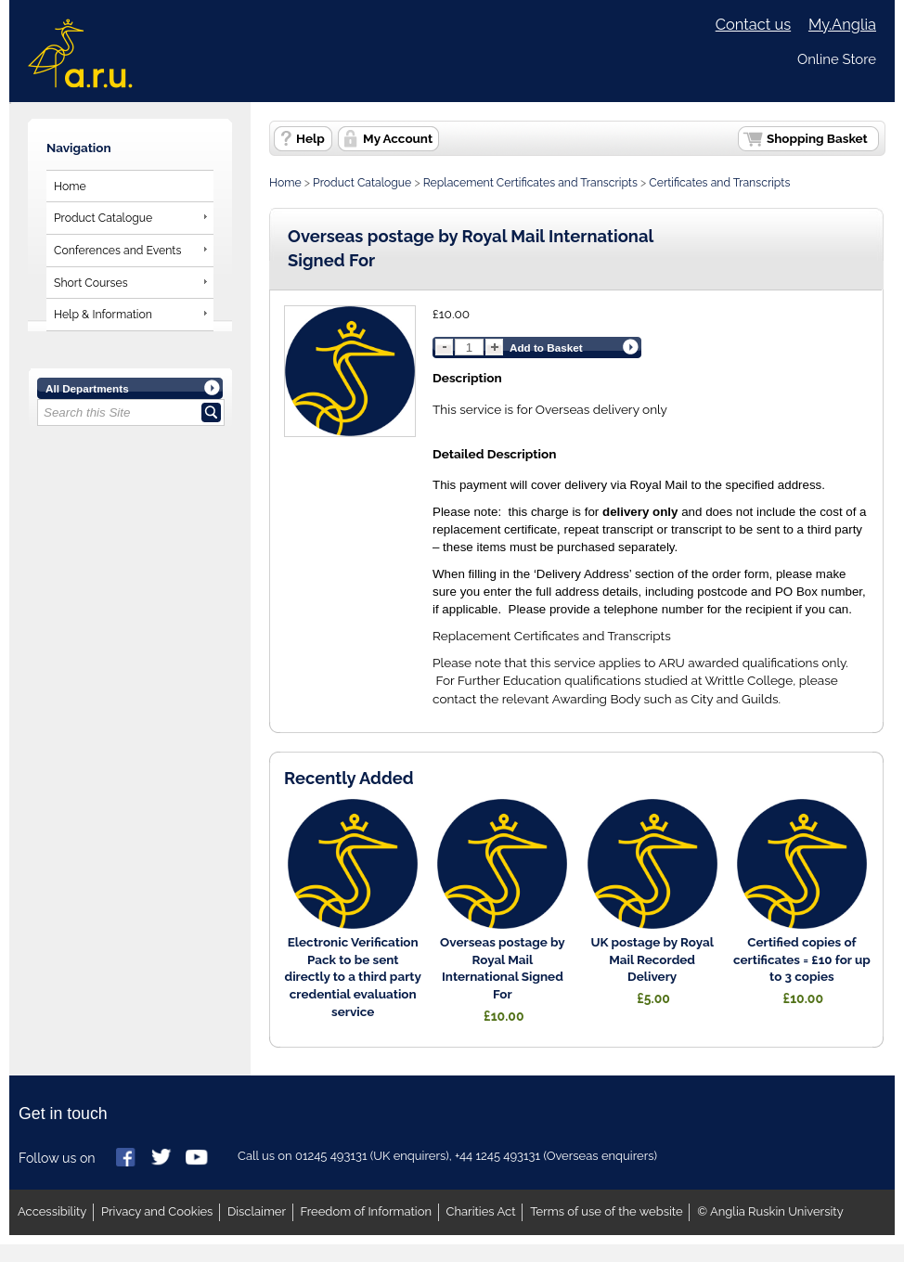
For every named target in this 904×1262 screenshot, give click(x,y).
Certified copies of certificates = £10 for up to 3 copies (802, 959)
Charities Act (481, 1211)
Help (310, 138)
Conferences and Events (117, 250)
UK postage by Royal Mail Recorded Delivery (652, 959)
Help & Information (103, 314)
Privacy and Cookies (157, 1211)
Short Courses (91, 283)
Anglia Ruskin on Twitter (162, 1158)
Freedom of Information (366, 1211)
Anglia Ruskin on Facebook (127, 1158)
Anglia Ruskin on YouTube (197, 1158)
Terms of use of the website (606, 1211)
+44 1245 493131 (497, 1156)
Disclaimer (256, 1211)
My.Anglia (842, 24)
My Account (398, 138)
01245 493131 (331, 1156)
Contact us (753, 24)
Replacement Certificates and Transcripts (530, 182)
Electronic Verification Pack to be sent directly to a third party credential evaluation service (352, 976)
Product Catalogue (103, 218)
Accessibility (52, 1211)
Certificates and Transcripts (719, 182)
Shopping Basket (817, 138)
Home (70, 186)
